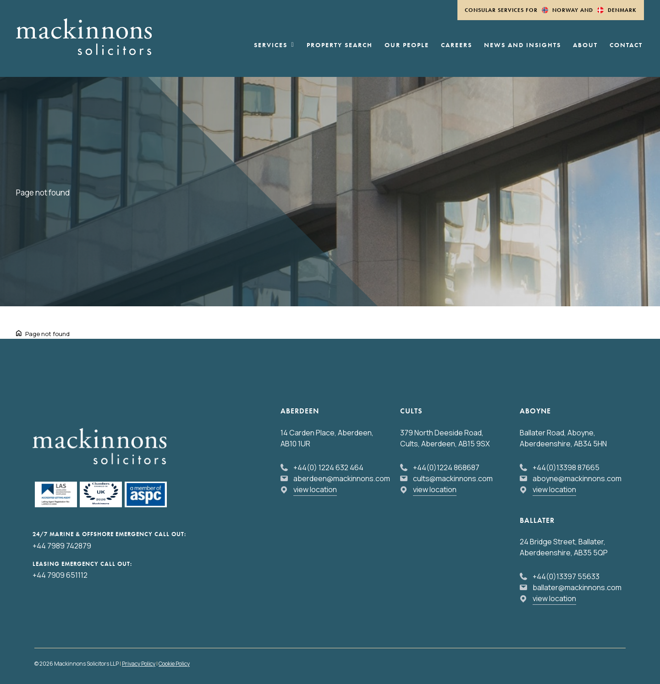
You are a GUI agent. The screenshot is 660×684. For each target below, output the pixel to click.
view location (315, 489)
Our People (407, 45)
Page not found (47, 334)
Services (274, 45)
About (585, 45)
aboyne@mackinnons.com (577, 478)
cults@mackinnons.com (453, 478)
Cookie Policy (174, 664)
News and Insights (522, 45)
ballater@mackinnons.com (577, 587)
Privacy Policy (138, 664)
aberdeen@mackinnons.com (341, 478)
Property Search (340, 45)
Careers (456, 45)
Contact (626, 45)
